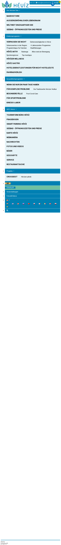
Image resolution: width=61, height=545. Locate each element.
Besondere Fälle (15, 94)
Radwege (25, 52)
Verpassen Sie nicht (16, 42)
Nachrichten (13, 142)
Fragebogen (13, 119)
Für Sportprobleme (16, 98)
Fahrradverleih (14, 72)
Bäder (9, 151)
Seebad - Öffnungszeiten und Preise (24, 29)
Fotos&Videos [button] (11, 196)
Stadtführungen (35, 48)
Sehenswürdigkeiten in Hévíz (40, 42)
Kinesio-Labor (13, 102)
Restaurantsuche (16, 164)
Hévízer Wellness (15, 59)
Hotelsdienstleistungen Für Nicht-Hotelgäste (30, 68)
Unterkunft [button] (10, 188)
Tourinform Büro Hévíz (18, 115)
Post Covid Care (32, 94)
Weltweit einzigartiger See (20, 25)
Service (10, 160)
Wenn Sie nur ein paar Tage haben (23, 85)
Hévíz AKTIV (12, 52)
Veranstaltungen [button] (12, 192)
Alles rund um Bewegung (41, 52)
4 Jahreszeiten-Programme (41, 45)
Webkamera (12, 137)
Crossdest (12, 177)
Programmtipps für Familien (17, 48)
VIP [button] (7, 183)
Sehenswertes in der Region (17, 45)
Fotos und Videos (15, 146)
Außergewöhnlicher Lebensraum (23, 20)
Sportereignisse (12, 55)
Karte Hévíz (12, 133)
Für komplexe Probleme (18, 89)
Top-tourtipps (27, 55)
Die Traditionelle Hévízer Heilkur (45, 89)
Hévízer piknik (26, 177)
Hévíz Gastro (13, 63)
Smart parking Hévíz (17, 124)
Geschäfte (12, 155)
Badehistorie (13, 16)
